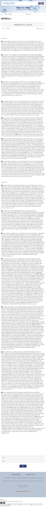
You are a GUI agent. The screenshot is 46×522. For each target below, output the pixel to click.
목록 (23, 466)
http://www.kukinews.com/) (8, 208)
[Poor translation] (3, 503)
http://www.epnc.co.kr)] (7, 389)
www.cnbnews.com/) (9, 349)
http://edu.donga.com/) (31, 304)
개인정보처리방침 (15, 474)
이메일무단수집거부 (30, 474)
